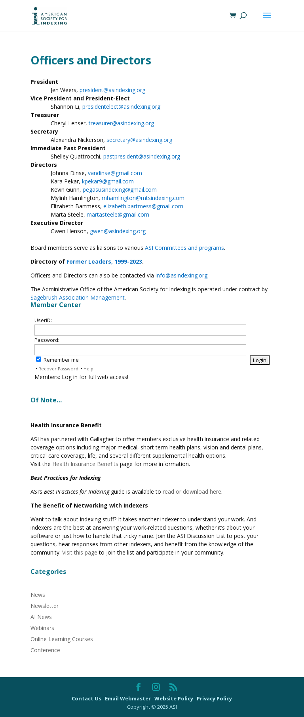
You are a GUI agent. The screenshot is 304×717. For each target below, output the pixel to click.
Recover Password (58, 369)
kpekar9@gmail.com (108, 181)
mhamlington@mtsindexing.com (143, 198)
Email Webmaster (128, 698)
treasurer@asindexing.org (121, 123)
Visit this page (79, 552)
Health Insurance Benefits (85, 464)
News (37, 594)
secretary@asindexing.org (139, 139)
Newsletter (44, 605)
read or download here (192, 491)
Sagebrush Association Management (77, 297)
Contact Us (87, 698)
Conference (45, 650)
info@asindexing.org (181, 275)
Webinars (42, 628)
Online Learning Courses (61, 639)
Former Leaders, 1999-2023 (103, 261)
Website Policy (174, 698)
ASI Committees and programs (184, 247)
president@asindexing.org (112, 90)
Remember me (57, 360)
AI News (41, 617)
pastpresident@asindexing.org (141, 156)
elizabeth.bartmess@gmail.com (143, 206)
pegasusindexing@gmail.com (120, 189)
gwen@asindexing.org (118, 231)
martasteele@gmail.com (118, 214)
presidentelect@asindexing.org (121, 106)
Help (88, 369)
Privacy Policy (214, 698)
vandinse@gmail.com (115, 173)
